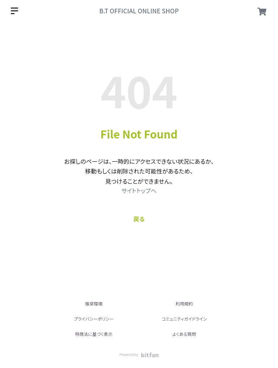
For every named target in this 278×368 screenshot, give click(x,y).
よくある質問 (184, 334)
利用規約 (184, 303)
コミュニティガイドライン (184, 319)
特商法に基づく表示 (93, 334)
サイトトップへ (138, 190)
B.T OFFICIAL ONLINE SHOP (138, 10)
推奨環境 (93, 303)
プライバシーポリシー (94, 319)
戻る (139, 218)
